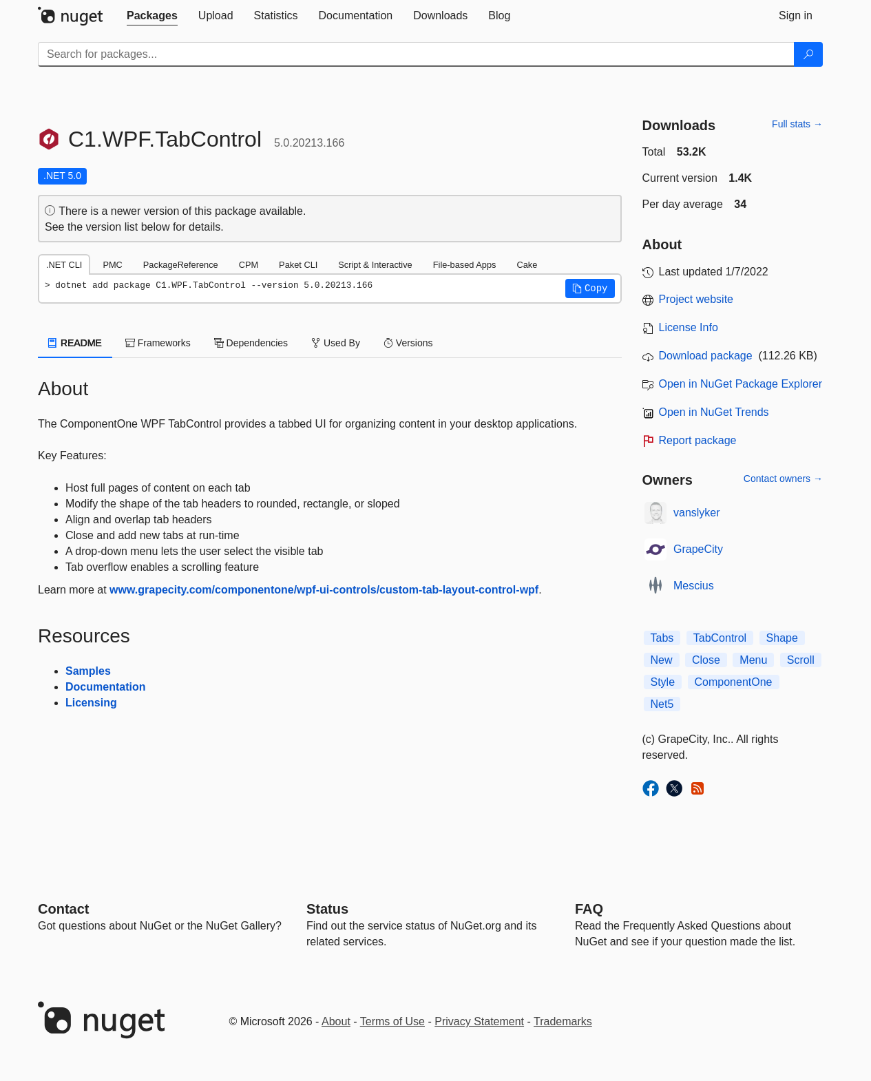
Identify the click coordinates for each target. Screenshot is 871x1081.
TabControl (719, 638)
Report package (698, 440)
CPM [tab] (248, 265)
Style (663, 682)
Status (327, 908)
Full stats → (797, 123)
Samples (88, 671)
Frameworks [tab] (158, 343)
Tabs (662, 638)
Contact (63, 908)
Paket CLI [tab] (298, 265)
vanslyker (696, 512)
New (662, 660)
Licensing (91, 703)
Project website (696, 299)
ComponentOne (734, 682)
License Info (688, 327)
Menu (753, 660)
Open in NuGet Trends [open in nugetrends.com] (714, 412)
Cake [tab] (526, 265)
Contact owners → (783, 478)
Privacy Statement (479, 1021)
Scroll (801, 660)
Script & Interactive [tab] (375, 265)
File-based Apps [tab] (464, 265)
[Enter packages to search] (416, 54)
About (336, 1021)
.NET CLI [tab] (64, 265)
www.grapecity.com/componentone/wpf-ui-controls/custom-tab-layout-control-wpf (323, 590)
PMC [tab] (112, 265)
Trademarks (563, 1021)
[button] (590, 288)
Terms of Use (392, 1021)
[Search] (808, 54)
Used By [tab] (335, 343)
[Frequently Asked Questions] (589, 908)
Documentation (105, 687)
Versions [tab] (408, 343)
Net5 (662, 704)
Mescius (693, 585)
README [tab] (75, 343)
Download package (706, 355)
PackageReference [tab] (180, 265)
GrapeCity (698, 549)
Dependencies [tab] (251, 343)
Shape (782, 638)
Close (706, 660)
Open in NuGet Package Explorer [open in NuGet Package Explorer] (740, 384)
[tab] (152, 16)
